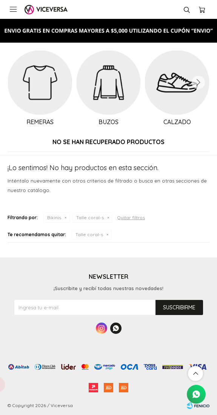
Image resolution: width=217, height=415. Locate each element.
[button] (198, 82)
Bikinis (54, 217)
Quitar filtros (131, 217)
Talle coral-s (90, 217)
